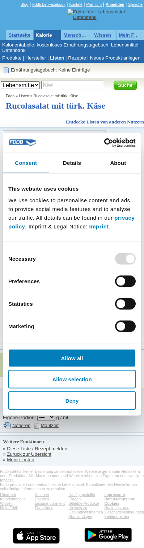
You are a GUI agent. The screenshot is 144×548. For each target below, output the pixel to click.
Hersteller (35, 58)
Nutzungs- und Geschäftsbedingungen (124, 510)
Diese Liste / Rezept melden (37, 448)
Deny (72, 400)
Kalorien (42, 494)
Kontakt (75, 4)
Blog (24, 4)
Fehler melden (116, 516)
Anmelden (115, 4)
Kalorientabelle (53, 35)
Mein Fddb (131, 35)
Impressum (114, 494)
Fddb (10, 96)
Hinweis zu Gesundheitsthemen (85, 510)
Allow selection (72, 379)
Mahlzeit (50, 425)
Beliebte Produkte (83, 503)
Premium (94, 4)
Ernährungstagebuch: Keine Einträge (50, 70)
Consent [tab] (26, 163)
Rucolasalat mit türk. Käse (55, 96)
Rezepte (77, 58)
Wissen (102, 35)
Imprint (99, 226)
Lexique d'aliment (50, 503)
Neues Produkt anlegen (115, 58)
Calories (42, 499)
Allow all (72, 358)
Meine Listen (20, 459)
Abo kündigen (80, 516)
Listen (57, 58)
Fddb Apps (44, 508)
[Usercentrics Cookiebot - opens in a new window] (104, 142)
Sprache (135, 4)
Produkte (11, 58)
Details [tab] (72, 163)
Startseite (19, 35)
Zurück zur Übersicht (29, 454)
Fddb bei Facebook (48, 4)
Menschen (75, 35)
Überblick (8, 494)
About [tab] (118, 163)
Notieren (21, 425)
